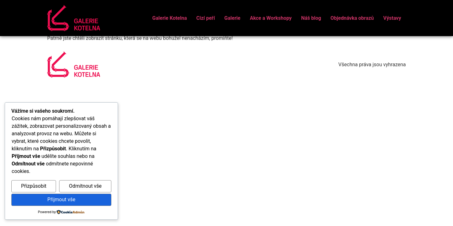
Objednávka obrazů (352, 18)
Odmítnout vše (85, 186)
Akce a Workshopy (271, 18)
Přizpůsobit (34, 186)
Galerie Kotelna (169, 18)
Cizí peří (205, 18)
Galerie (232, 18)
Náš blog (311, 18)
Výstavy (392, 18)
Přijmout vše (62, 199)
